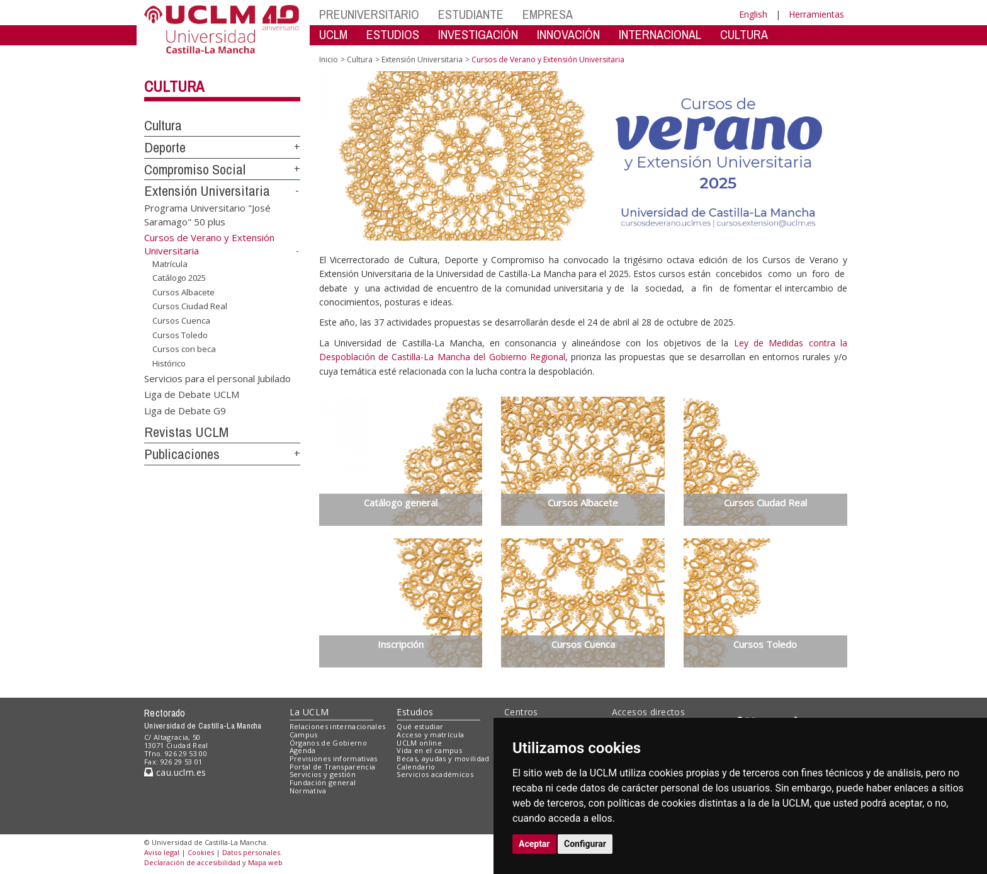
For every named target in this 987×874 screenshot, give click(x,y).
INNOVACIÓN (568, 34)
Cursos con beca (184, 349)
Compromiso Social (194, 169)
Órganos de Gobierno (328, 742)
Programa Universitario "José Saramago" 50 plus (207, 214)
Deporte (165, 147)
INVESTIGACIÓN (478, 34)
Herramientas (816, 14)
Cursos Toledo (180, 334)
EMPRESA (547, 14)
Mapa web (265, 862)
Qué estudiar (420, 726)
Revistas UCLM (186, 432)
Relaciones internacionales (338, 726)
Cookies (201, 852)
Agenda (303, 750)
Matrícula (170, 264)
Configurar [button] (585, 844)
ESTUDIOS (392, 34)
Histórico (169, 363)
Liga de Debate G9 (185, 410)
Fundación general (323, 782)
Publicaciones (182, 454)
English (753, 14)
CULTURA (744, 34)
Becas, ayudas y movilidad (443, 758)
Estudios (415, 712)
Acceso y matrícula (430, 734)
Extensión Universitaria (207, 190)
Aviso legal (161, 852)
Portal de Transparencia (333, 766)
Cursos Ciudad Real (189, 306)
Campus (304, 734)
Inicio (328, 59)
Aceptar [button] (534, 844)
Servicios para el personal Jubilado (217, 378)
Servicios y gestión (323, 774)
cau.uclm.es (175, 772)
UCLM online (419, 742)
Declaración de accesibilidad (192, 862)
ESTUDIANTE (471, 14)
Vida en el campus (429, 750)
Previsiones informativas (334, 758)
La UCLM (309, 712)
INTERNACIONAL (660, 34)
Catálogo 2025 (179, 277)
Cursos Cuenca (181, 320)
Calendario (416, 766)
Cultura (174, 86)
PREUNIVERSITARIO (369, 14)
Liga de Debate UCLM (191, 394)
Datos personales (251, 852)
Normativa (308, 790)
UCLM (333, 34)
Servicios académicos (435, 774)
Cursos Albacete (183, 292)
